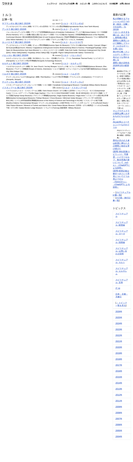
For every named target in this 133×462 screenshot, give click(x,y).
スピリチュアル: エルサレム (121, 271)
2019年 (118, 353)
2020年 (118, 347)
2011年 (118, 401)
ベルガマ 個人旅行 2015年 (14, 74)
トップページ (52, 3)
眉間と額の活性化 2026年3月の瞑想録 (121, 65)
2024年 (118, 323)
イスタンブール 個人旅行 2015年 (17, 88)
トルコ (65, 23)
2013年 (118, 389)
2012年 (118, 395)
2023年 (118, 329)
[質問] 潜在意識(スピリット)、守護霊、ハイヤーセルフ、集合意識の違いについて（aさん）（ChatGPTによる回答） (121, 160)
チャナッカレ (76, 82)
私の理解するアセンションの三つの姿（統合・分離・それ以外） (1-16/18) (121, 24)
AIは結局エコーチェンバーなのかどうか (121, 125)
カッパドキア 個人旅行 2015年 (16, 42)
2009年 (118, 407)
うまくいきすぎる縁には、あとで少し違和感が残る (121, 35)
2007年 (118, 419)
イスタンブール (79, 88)
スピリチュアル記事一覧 (68, 3)
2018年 (118, 359)
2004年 (118, 436)
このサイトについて (99, 3)
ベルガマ (74, 74)
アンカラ (74, 29)
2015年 (118, 377)
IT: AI (117, 288)
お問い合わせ (125, 3)
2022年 (118, 335)
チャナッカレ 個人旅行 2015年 (16, 82)
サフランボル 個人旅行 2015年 (16, 23)
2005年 (118, 431)
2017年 (118, 365)
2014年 (118, 383)
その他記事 (113, 3)
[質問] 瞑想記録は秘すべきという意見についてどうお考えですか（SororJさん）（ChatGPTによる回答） (121, 179)
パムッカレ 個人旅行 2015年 (15, 55)
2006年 (118, 425)
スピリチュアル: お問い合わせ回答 (121, 251)
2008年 (118, 413)
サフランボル (76, 23)
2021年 (118, 341)
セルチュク (75, 63)
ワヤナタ (7, 3)
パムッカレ (75, 55)
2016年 (118, 371)
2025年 (118, 317)
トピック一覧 (85, 3)
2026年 (118, 311)
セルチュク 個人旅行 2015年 (15, 63)
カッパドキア (76, 42)
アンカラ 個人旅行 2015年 (14, 29)
